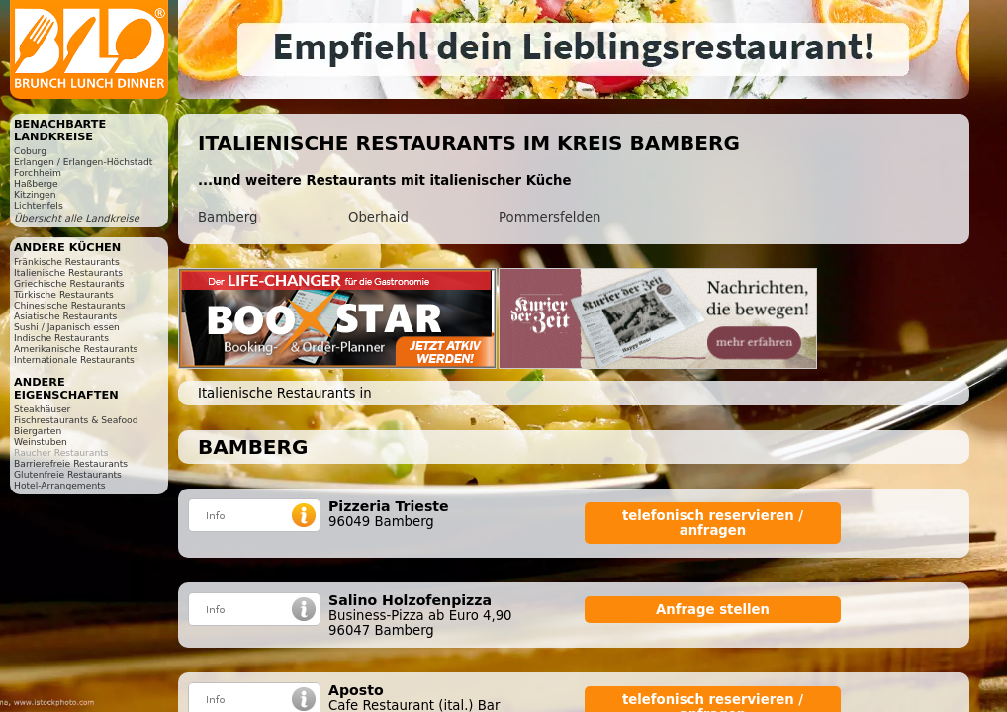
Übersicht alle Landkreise (76, 218)
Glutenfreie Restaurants (68, 474)
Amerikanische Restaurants (75, 348)
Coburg (30, 150)
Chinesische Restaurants (70, 305)
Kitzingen (35, 194)
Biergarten (37, 430)
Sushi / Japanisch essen (67, 326)
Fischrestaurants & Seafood (76, 419)
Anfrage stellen (713, 609)
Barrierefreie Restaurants (71, 463)
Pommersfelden (550, 217)
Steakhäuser (42, 408)
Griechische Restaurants (69, 283)
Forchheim (37, 172)
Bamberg (227, 217)
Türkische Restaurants (64, 294)
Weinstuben (40, 441)
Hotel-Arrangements (60, 485)
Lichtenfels (38, 205)
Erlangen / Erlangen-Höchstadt (83, 161)
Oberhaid (378, 217)
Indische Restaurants (61, 337)
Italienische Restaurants (68, 272)
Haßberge (36, 183)
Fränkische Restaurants (67, 261)
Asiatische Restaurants (65, 316)
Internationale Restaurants (74, 359)
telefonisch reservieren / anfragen (712, 523)
